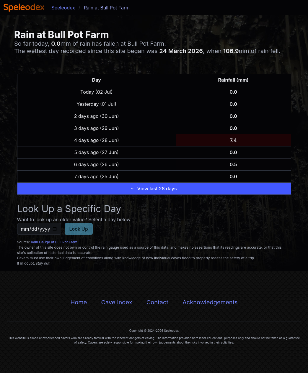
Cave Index (116, 302)
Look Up (79, 229)
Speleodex (63, 8)
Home (78, 302)
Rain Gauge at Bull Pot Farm (54, 242)
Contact (157, 302)
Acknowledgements (210, 302)
